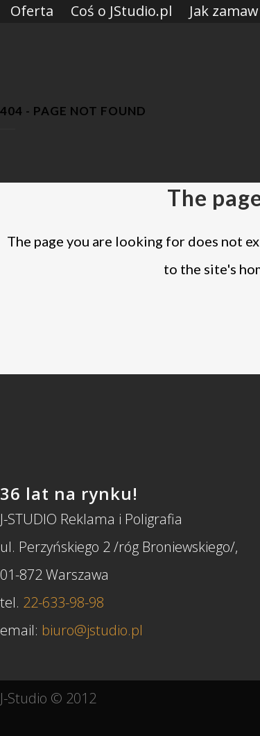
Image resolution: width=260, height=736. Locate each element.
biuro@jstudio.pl (92, 630)
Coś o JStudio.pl (121, 10)
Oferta (31, 10)
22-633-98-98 (63, 602)
